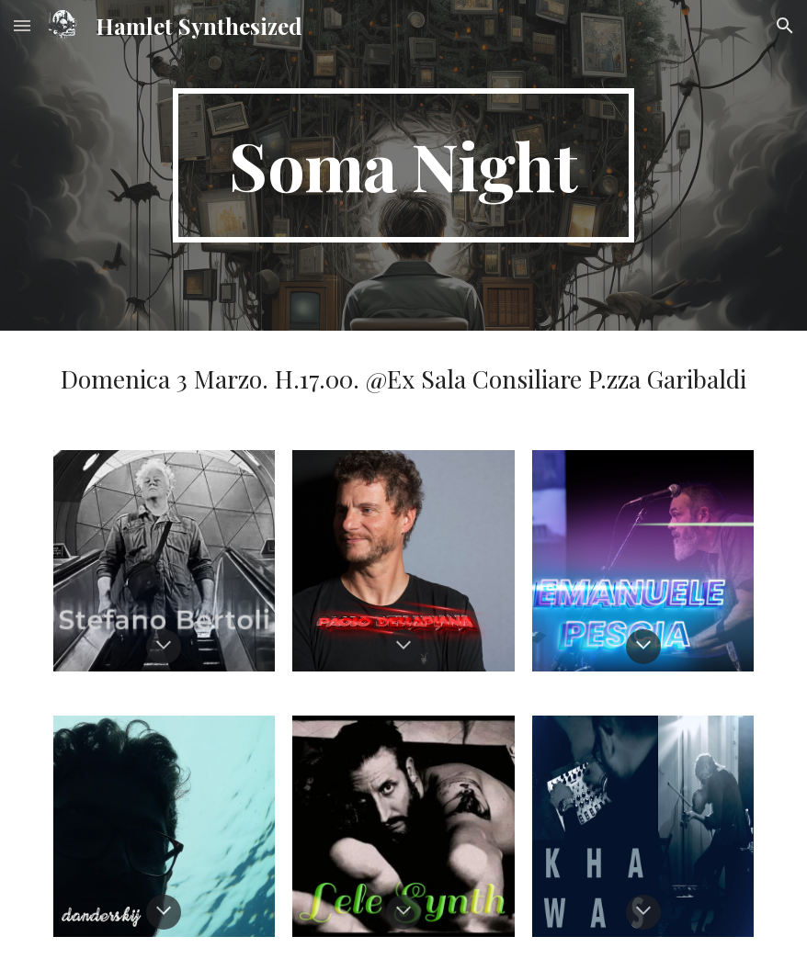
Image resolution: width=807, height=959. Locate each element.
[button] (22, 25)
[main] (403, 165)
